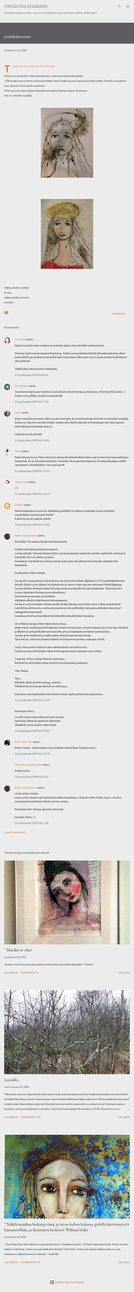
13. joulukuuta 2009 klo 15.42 (32, 524)
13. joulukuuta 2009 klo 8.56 (31, 374)
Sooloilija (20, 339)
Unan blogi (21, 481)
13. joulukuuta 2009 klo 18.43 (32, 730)
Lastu (18, 412)
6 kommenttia (30, 1117)
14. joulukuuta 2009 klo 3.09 (31, 776)
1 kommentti (30, 972)
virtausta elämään (26, 6)
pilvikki (19, 504)
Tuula (18, 451)
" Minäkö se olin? (18, 950)
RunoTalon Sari (23, 741)
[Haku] (119, 6)
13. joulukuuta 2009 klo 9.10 (31, 401)
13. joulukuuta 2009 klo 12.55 (32, 471)
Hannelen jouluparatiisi (28, 764)
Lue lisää (124, 972)
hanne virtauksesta (26, 535)
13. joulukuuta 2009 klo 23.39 (32, 753)
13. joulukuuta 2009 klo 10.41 (32, 440)
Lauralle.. (11, 1079)
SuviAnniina (21, 385)
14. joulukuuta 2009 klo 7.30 (31, 823)
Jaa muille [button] (119, 313)
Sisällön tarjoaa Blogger (67, 1282)
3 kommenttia (30, 1262)
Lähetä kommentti (15, 832)
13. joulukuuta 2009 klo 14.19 (32, 493)
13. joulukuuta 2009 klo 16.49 (32, 700)
